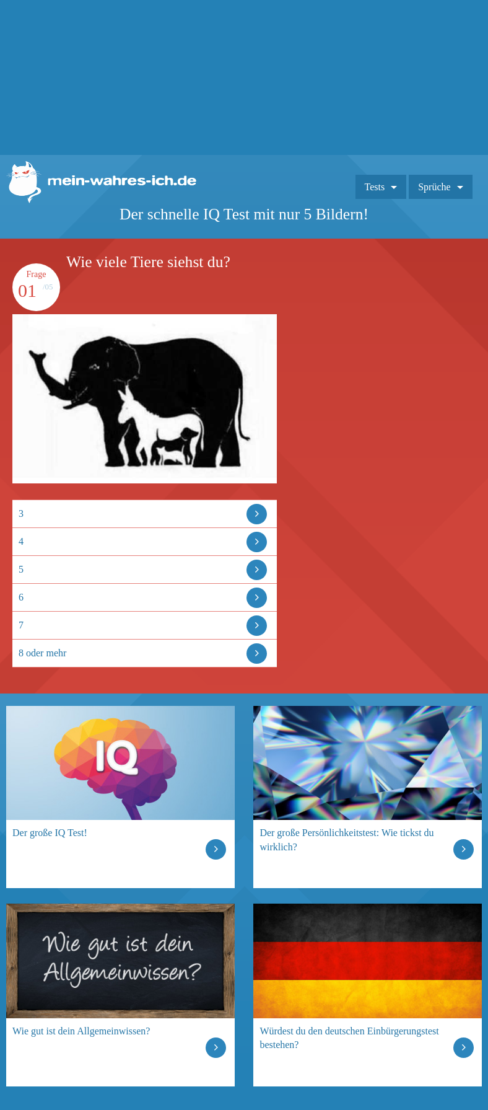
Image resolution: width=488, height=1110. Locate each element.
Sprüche (434, 187)
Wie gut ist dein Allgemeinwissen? (81, 1031)
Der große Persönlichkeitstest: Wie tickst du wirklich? (346, 839)
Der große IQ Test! (49, 832)
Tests (375, 187)
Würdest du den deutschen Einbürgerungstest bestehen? (348, 1038)
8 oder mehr (42, 653)
